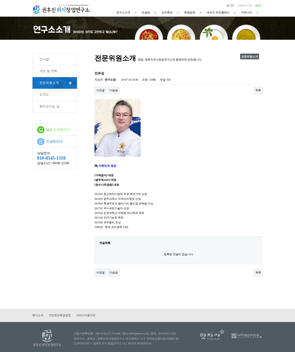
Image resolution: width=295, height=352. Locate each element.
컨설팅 (146, 12)
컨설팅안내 (54, 141)
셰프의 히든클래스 (218, 12)
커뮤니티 (246, 12)
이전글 (100, 90)
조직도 (44, 94)
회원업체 (189, 12)
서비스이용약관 (85, 315)
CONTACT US (244, 5)
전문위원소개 (49, 83)
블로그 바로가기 (58, 129)
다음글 (113, 90)
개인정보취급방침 (60, 315)
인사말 (44, 59)
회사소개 (37, 315)
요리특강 (167, 12)
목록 (258, 90)
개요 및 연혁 (48, 71)
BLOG (258, 5)
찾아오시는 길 (49, 106)
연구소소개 (123, 12)
